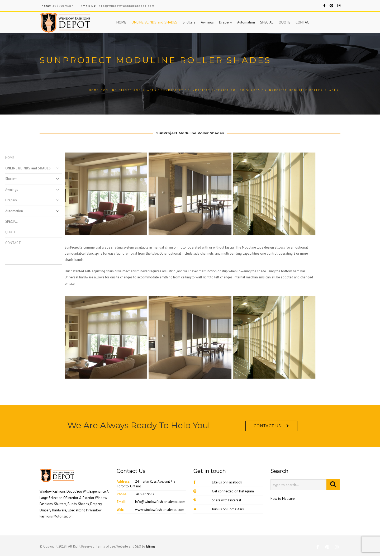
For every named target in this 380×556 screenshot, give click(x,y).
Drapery (225, 22)
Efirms (150, 546)
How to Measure (282, 498)
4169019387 (62, 6)
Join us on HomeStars (218, 509)
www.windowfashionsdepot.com (159, 509)
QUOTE (284, 22)
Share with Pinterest (217, 500)
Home (94, 90)
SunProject (172, 90)
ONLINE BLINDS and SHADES (154, 22)
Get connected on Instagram (223, 491)
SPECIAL (266, 22)
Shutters (189, 22)
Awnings (207, 22)
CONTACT (303, 22)
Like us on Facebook (217, 482)
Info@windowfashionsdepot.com (125, 6)
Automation (246, 22)
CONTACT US (267, 426)
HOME (121, 22)
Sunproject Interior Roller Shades (224, 90)
